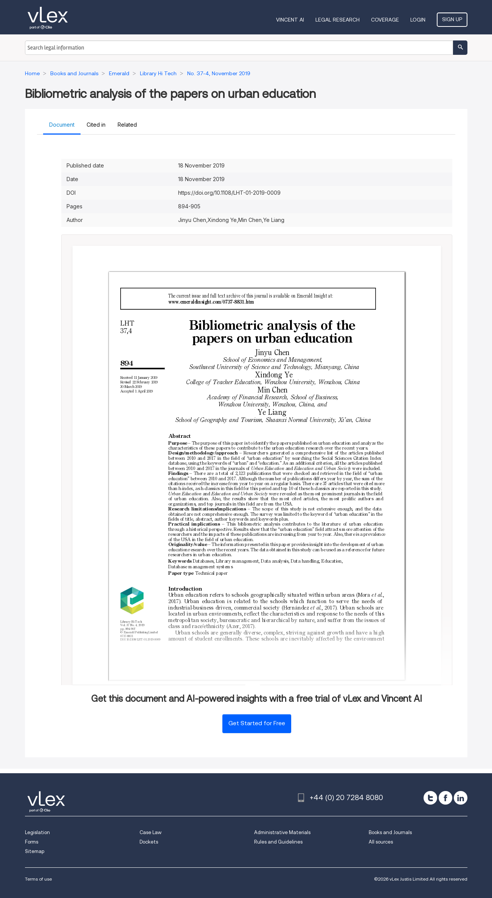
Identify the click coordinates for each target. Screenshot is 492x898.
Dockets (149, 842)
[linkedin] (460, 798)
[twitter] (430, 798)
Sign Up (452, 19)
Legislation (37, 832)
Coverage (385, 20)
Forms (31, 842)
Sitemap (34, 851)
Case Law (150, 832)
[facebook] (445, 798)
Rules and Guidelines (278, 842)
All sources (381, 842)
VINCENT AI (290, 20)
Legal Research (337, 20)
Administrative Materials (282, 832)
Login (417, 20)
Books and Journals (390, 832)
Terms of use (38, 878)
